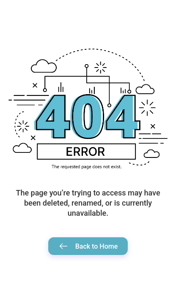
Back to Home (88, 246)
